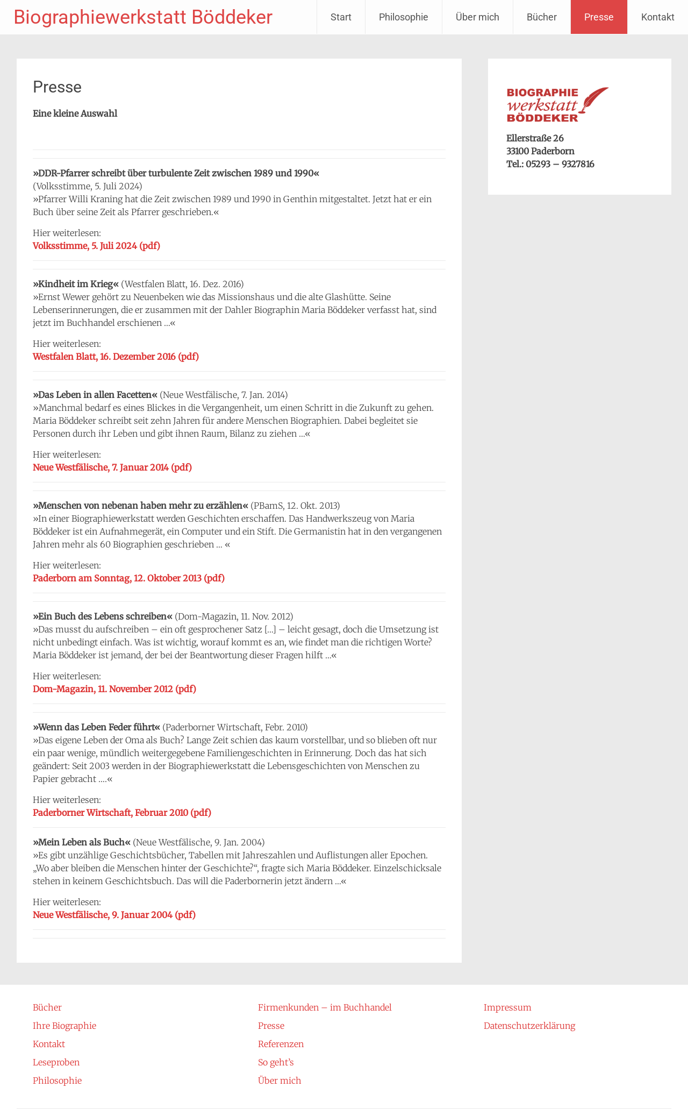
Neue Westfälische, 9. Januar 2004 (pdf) (114, 914)
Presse (599, 17)
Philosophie (403, 17)
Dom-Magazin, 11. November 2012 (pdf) (114, 689)
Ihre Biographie (64, 1025)
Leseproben (56, 1062)
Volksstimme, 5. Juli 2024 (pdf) (96, 245)
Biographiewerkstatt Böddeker (143, 17)
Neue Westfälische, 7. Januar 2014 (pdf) (112, 467)
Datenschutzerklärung (529, 1025)
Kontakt (658, 17)
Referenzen (281, 1044)
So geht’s (276, 1062)
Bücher (542, 17)
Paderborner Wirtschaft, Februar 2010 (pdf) (122, 812)
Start (341, 17)
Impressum (508, 1007)
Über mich (477, 17)
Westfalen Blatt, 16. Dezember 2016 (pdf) (116, 356)
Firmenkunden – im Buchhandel (325, 1007)
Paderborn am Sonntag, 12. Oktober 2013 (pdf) (129, 578)
